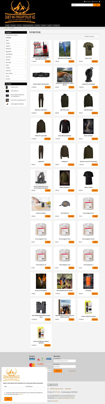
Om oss (19, 25)
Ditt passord (56, 364)
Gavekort (43, 25)
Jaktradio (8, 59)
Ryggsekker (8, 51)
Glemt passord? (72, 370)
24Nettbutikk (55, 401)
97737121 (57, 392)
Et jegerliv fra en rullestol (11, 35)
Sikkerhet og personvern (56, 388)
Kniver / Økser (9, 73)
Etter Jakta (8, 62)
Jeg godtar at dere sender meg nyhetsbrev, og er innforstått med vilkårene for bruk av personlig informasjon (23, 393)
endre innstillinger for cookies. (67, 398)
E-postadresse (57, 358)
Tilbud (7, 40)
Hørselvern (8, 57)
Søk (97, 4)
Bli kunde (13, 25)
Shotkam (8, 43)
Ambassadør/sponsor (28, 25)
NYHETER (8, 37)
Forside (7, 25)
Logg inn (50, 25)
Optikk (7, 65)
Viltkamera (8, 70)
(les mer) (21, 394)
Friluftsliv (8, 68)
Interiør (7, 76)
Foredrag (37, 25)
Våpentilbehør (9, 54)
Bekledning (8, 48)
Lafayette (8, 46)
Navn (13, 388)
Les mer (57, 398)
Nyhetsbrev (68, 388)
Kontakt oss (56, 25)
